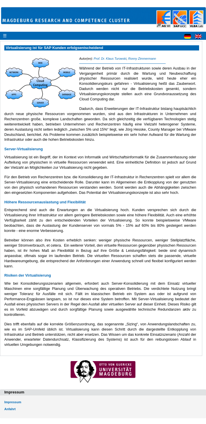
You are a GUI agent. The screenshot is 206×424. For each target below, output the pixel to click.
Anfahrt (10, 409)
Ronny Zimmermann (142, 58)
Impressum (12, 402)
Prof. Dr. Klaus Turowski (110, 58)
